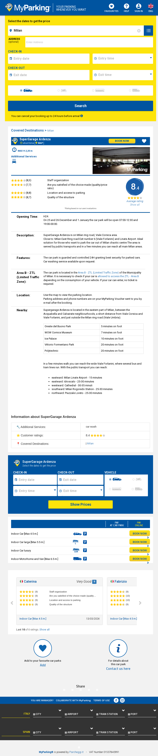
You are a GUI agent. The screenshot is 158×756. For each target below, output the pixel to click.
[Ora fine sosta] (82, 491)
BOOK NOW (141, 533)
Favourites (111, 8)
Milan (51, 130)
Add (43, 665)
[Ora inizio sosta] (37, 491)
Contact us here (118, 668)
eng (151, 11)
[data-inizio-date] (50, 59)
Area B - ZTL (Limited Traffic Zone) (98, 272)
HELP (126, 8)
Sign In (139, 11)
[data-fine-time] (125, 75)
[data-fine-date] (50, 75)
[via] (89, 42)
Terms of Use (101, 700)
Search (80, 106)
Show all (45, 629)
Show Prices (80, 504)
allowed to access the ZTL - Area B (118, 276)
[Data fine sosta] (82, 480)
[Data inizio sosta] (37, 480)
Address (14, 40)
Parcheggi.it (76, 752)
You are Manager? (42, 700)
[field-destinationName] (76, 30)
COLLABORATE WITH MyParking (73, 700)
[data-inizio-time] (125, 59)
